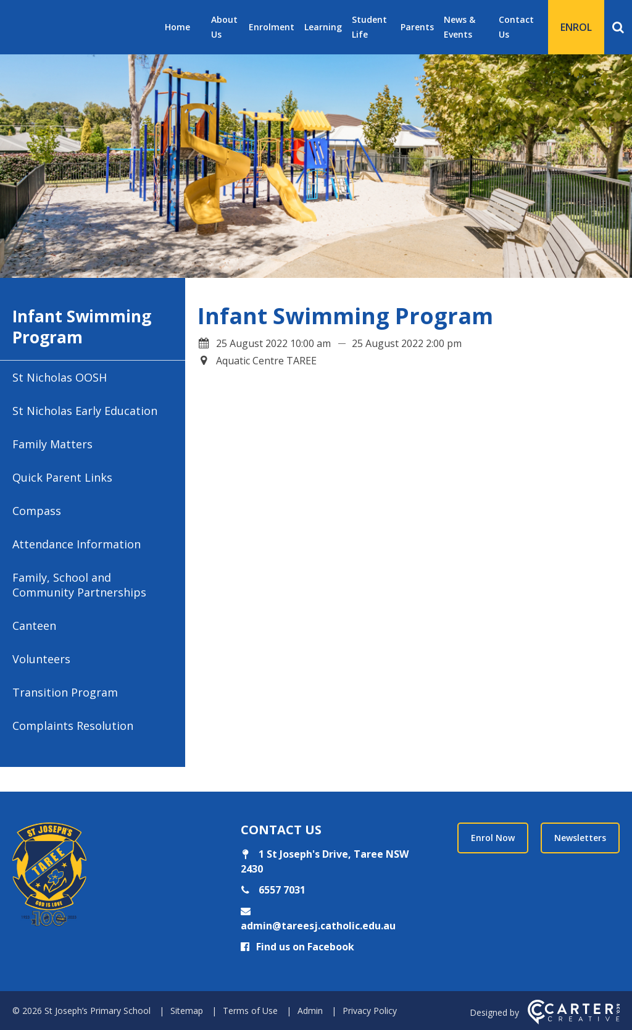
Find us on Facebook (297, 946)
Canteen (34, 625)
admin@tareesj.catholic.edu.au (318, 925)
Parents (417, 27)
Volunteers (41, 658)
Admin (310, 1010)
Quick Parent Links (62, 477)
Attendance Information (76, 544)
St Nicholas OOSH (59, 377)
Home (177, 27)
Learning (323, 27)
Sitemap (186, 1010)
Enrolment (271, 27)
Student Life (369, 27)
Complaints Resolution (72, 725)
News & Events (459, 27)
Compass (36, 510)
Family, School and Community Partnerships (79, 585)
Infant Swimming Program (81, 327)
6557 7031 (281, 890)
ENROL (576, 27)
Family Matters (52, 444)
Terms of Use (250, 1010)
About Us (224, 27)
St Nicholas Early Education (84, 410)
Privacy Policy (370, 1010)
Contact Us (516, 27)
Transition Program (65, 692)
